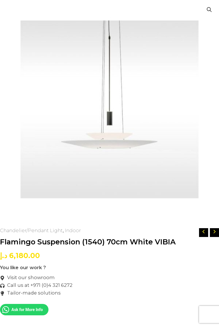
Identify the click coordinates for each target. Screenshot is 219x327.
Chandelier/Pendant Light (31, 230)
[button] (209, 10)
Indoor (73, 230)
